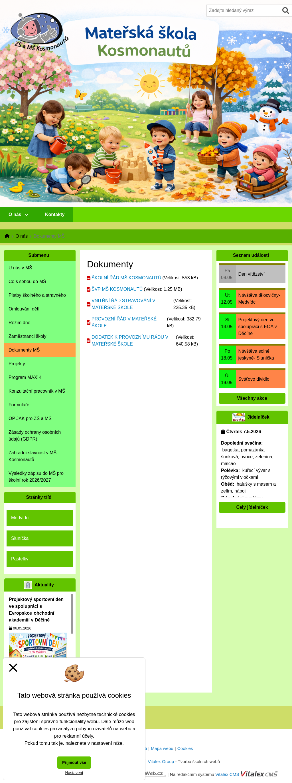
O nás (18, 214)
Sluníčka (20, 538)
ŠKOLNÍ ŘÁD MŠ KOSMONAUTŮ (126, 277)
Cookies (185, 748)
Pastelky (19, 558)
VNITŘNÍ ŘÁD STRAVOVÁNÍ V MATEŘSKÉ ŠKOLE (123, 304)
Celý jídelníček (252, 507)
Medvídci (20, 517)
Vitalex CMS (227, 774)
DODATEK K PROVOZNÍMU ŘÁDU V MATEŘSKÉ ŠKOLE (130, 340)
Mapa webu (162, 748)
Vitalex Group (161, 761)
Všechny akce (252, 398)
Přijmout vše (74, 762)
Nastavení (74, 772)
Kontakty (54, 214)
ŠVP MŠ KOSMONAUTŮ (117, 289)
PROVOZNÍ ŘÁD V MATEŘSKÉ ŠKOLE (124, 322)
